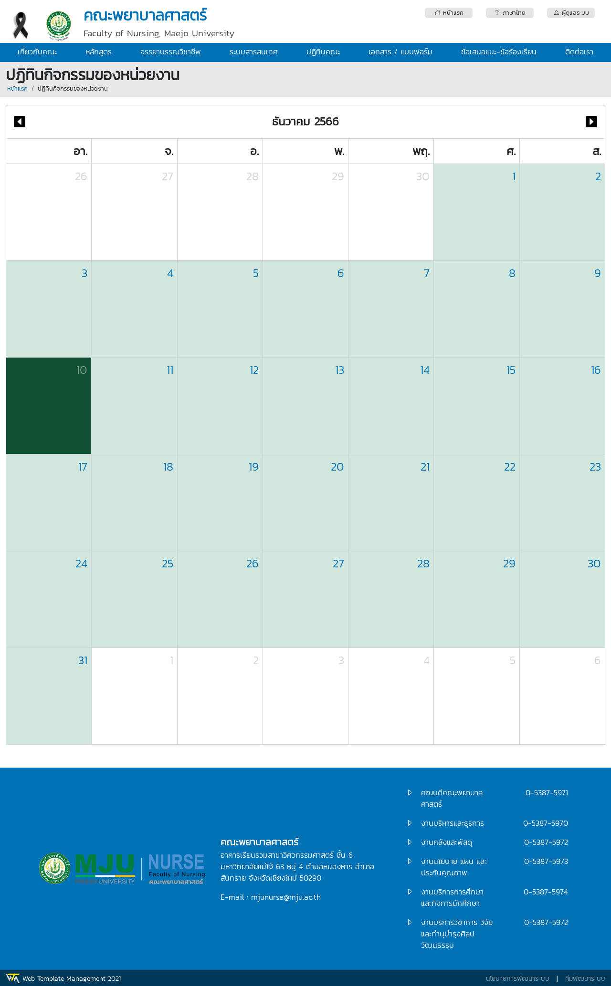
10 (81, 369)
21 (425, 466)
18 (168, 466)
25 (167, 563)
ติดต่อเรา (579, 51)
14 (425, 369)
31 (82, 660)
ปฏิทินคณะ (323, 51)
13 (339, 369)
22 (510, 466)
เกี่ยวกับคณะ (37, 51)
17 (82, 466)
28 (252, 176)
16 (596, 369)
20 (337, 466)
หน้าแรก (17, 88)
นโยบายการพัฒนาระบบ (517, 979)
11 (170, 369)
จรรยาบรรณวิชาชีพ (170, 51)
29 (338, 176)
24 (81, 563)
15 (511, 369)
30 (423, 176)
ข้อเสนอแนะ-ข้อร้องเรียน (499, 51)
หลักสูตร (98, 51)
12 (254, 369)
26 (81, 176)
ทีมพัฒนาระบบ (585, 979)
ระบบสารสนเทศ (254, 51)
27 (167, 176)
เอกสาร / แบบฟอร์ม (400, 51)
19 (254, 466)
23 (595, 466)
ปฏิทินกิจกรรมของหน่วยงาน (73, 88)
